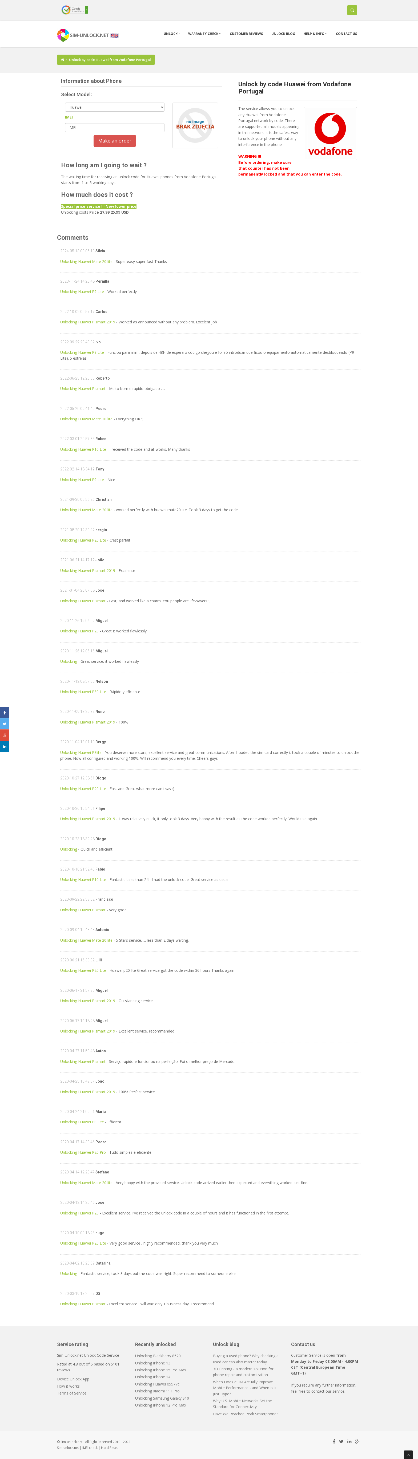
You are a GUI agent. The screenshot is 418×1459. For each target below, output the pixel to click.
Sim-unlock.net (68, 1447)
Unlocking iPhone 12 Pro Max (160, 1405)
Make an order (114, 140)
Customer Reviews (246, 33)
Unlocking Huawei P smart (83, 388)
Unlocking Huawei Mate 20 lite (86, 261)
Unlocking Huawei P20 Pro (83, 1152)
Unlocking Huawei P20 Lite (83, 540)
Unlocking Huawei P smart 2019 (87, 321)
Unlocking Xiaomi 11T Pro (157, 1390)
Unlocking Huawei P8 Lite (82, 1121)
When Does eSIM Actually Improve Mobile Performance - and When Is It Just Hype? (245, 1387)
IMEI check (90, 1447)
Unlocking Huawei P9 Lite (82, 291)
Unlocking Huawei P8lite (81, 752)
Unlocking (69, 661)
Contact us (346, 33)
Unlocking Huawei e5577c (157, 1384)
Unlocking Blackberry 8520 (158, 1355)
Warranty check (204, 33)
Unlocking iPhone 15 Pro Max (160, 1369)
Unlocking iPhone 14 (152, 1376)
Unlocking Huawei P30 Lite (83, 691)
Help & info (315, 33)
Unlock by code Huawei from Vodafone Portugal (294, 87)
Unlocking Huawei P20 (79, 630)
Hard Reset (109, 1447)
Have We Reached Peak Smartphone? (245, 1413)
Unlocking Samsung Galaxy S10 (162, 1398)
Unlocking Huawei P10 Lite (83, 449)
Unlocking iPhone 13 (152, 1362)
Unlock (172, 33)
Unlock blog (283, 33)
